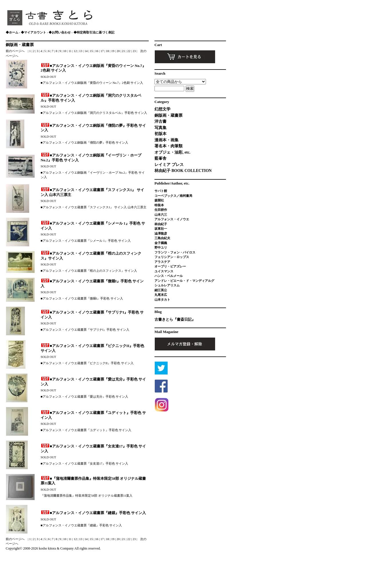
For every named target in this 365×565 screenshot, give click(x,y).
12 (76, 51)
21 (124, 51)
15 (92, 51)
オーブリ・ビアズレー (170, 266)
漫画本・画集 (166, 140)
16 (97, 51)
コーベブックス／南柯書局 (173, 195)
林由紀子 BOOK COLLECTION (183, 170)
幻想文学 (162, 109)
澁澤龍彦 (162, 233)
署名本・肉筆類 (168, 146)
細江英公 (160, 290)
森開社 (159, 200)
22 (129, 51)
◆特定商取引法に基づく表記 (94, 32)
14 (86, 51)
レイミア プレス (169, 164)
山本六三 (160, 214)
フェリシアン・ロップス (171, 257)
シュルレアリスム (167, 285)
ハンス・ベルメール (168, 275)
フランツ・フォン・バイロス (174, 252)
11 (70, 51)
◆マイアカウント (33, 32)
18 (108, 51)
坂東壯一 (160, 228)
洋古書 (160, 121)
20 (118, 51)
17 (102, 51)
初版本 (160, 134)
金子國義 (160, 243)
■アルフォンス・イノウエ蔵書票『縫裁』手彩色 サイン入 (93, 513)
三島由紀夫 (162, 238)
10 (65, 51)
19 (113, 51)
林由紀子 (160, 224)
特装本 (159, 205)
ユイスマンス (163, 271)
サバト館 (160, 191)
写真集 (160, 128)
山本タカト (162, 299)
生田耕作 (160, 209)
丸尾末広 (160, 294)
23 (135, 51)
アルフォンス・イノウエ (171, 219)
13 (81, 51)
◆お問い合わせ (60, 32)
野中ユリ (160, 247)
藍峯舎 (160, 158)
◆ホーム (12, 32)
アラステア (162, 261)
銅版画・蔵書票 (20, 45)
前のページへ (15, 51)
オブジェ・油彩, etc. (172, 152)
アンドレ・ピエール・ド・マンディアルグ (184, 280)
